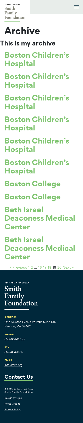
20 (59, 267)
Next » (68, 267)
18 (49, 267)
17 (44, 267)
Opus (19, 397)
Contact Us (18, 377)
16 (40, 267)
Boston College (32, 183)
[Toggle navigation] (76, 7)
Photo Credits (12, 403)
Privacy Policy (12, 409)
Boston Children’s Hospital (36, 59)
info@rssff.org (13, 365)
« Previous (18, 267)
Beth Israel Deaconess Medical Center (39, 218)
